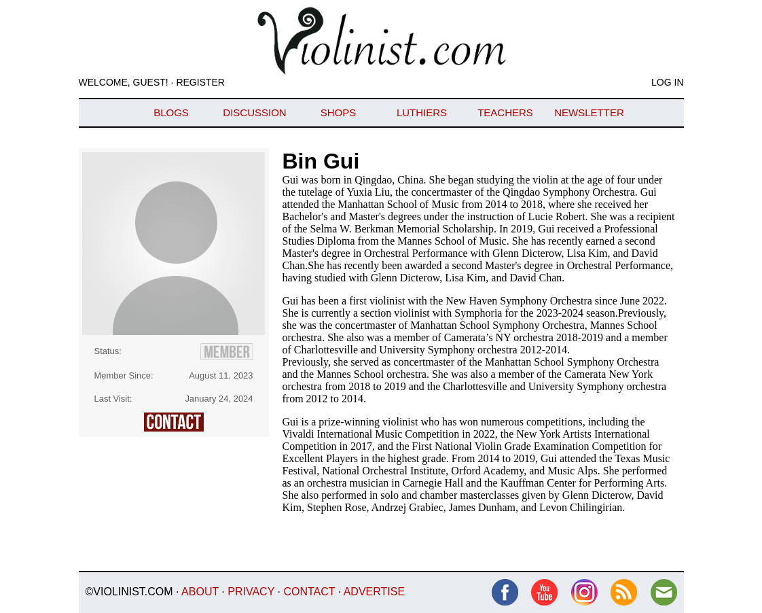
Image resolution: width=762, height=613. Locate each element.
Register (200, 82)
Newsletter (589, 112)
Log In (667, 82)
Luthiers (422, 112)
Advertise (374, 591)
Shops (339, 112)
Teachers (505, 112)
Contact (309, 591)
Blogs (171, 112)
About (200, 591)
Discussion (254, 112)
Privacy (251, 591)
